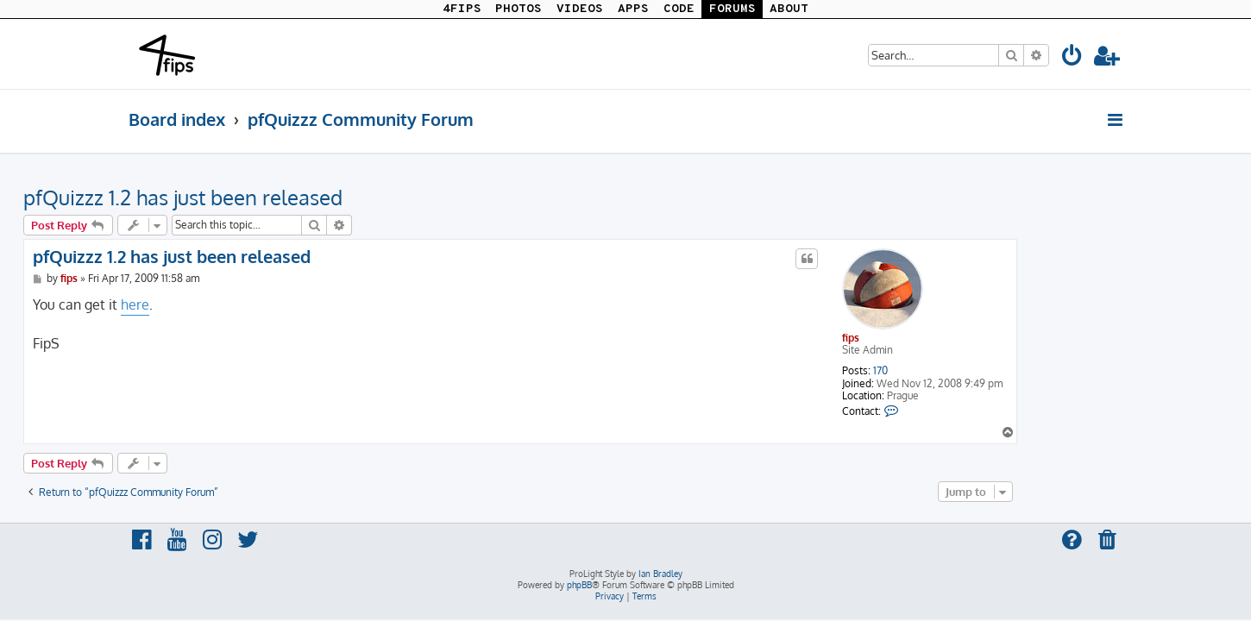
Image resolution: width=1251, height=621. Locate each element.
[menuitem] (1072, 58)
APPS (633, 9)
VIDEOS (579, 9)
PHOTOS (518, 9)
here (240, 304)
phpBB (579, 585)
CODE (679, 9)
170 (985, 371)
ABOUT (789, 9)
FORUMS (732, 9)
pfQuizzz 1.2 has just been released (288, 197)
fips (956, 337)
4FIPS (462, 9)
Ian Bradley (660, 573)
